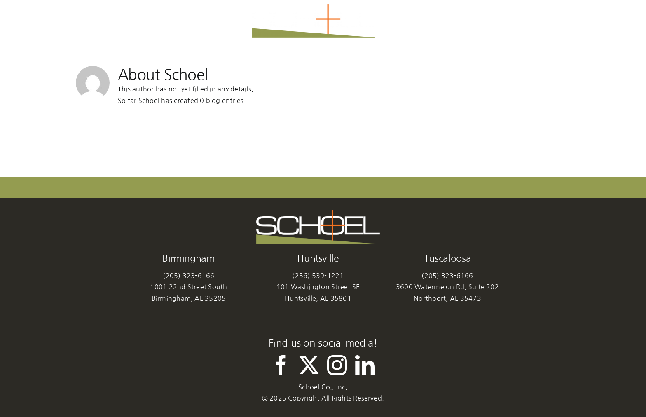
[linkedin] (365, 365)
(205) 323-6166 (188, 275)
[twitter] (309, 365)
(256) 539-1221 (318, 275)
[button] (499, 21)
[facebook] (281, 365)
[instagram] (337, 365)
